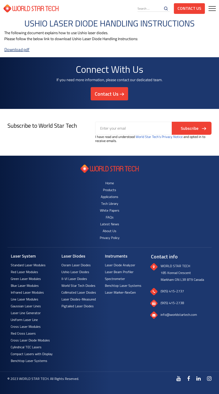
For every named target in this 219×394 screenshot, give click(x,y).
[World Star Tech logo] (109, 171)
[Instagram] (209, 378)
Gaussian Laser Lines (26, 306)
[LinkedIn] (198, 378)
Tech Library (109, 203)
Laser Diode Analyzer (120, 265)
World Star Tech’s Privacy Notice (159, 136)
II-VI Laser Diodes (74, 278)
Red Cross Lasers (23, 333)
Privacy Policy (110, 237)
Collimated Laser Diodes (78, 292)
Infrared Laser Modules (27, 292)
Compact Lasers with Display (32, 353)
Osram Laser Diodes (76, 265)
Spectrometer (115, 278)
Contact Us (189, 8)
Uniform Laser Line (24, 319)
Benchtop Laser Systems (29, 360)
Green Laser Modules (26, 278)
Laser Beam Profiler (119, 271)
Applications (109, 196)
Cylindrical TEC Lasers (26, 347)
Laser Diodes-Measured (78, 299)
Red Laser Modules (24, 271)
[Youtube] (178, 378)
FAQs (110, 217)
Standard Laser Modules (28, 265)
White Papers (109, 210)
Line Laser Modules (24, 299)
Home (109, 183)
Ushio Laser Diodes (75, 271)
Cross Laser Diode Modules (30, 340)
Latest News (109, 224)
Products (109, 189)
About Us (109, 230)
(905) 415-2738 (172, 302)
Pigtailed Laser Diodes (77, 306)
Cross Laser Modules (26, 326)
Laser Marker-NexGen (120, 292)
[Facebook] (188, 378)
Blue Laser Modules (25, 285)
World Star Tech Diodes (78, 285)
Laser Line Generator (26, 312)
